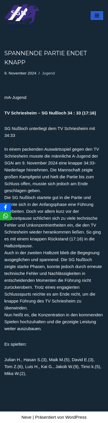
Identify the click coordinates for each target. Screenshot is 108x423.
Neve (26, 417)
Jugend (48, 73)
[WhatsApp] (5, 216)
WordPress (76, 417)
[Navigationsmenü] (97, 15)
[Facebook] (5, 207)
